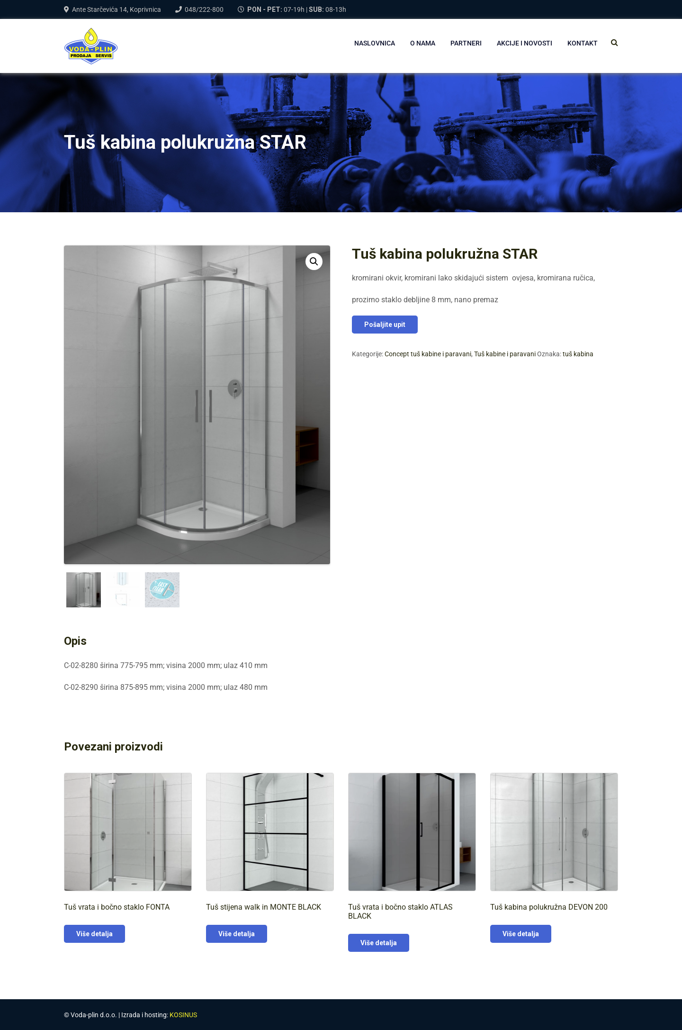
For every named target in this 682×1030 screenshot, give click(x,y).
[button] (314, 261)
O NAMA (422, 43)
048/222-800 (204, 9)
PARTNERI (466, 43)
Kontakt (582, 43)
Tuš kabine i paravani (505, 354)
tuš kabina (578, 354)
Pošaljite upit (384, 324)
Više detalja (94, 933)
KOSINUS (183, 1014)
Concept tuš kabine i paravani (428, 354)
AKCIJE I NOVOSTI (524, 43)
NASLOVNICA (374, 43)
